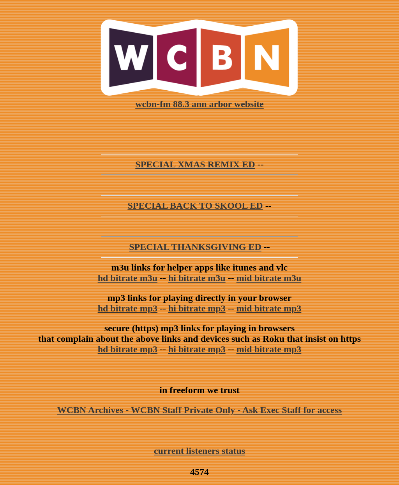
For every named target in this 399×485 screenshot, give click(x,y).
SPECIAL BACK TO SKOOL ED (195, 205)
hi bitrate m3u (197, 278)
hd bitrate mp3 (127, 308)
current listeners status (199, 451)
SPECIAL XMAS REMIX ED (195, 164)
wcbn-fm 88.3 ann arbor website (199, 98)
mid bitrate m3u (269, 278)
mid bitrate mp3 (269, 308)
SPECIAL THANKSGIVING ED (195, 247)
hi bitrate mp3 (197, 308)
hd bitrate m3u (127, 278)
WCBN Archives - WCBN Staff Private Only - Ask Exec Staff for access (199, 410)
